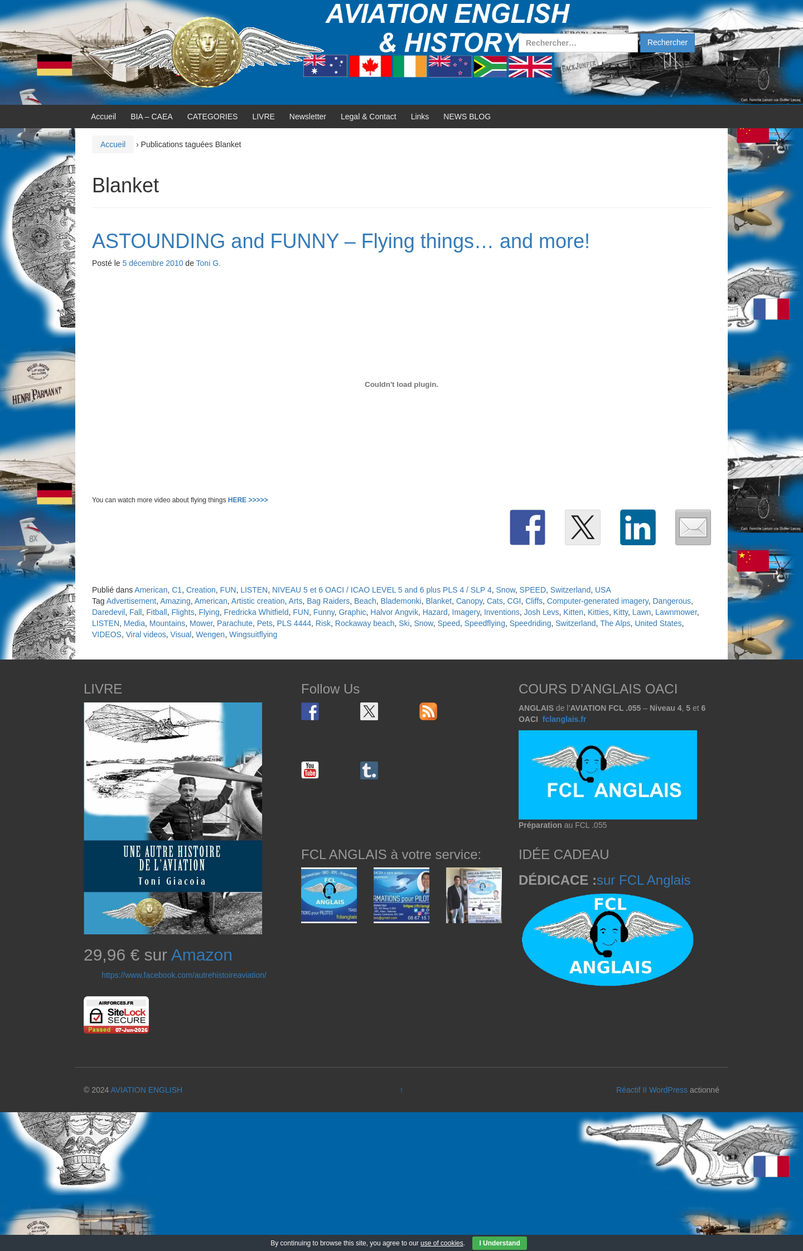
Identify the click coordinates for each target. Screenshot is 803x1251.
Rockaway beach (365, 623)
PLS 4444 (294, 623)
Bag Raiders (328, 601)
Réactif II (631, 1089)
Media (134, 623)
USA (603, 589)
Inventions (502, 612)
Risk (323, 623)
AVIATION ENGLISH (146, 1089)
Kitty (620, 612)
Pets (265, 623)
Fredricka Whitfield (256, 612)
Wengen (210, 634)
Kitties (598, 612)
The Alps (615, 623)
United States (658, 623)
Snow (505, 589)
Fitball (156, 612)
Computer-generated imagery (598, 601)
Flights (182, 612)
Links (420, 116)
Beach (365, 601)
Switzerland (570, 589)
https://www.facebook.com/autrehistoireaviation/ (184, 975)
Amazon (202, 954)
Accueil (103, 116)
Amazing (175, 601)
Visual (181, 634)
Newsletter (307, 116)
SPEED (533, 589)
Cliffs (534, 601)
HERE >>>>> (248, 500)
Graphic (352, 612)
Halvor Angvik (394, 612)
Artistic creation (258, 601)
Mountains (167, 623)
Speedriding (531, 623)
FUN (228, 589)
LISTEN (254, 589)
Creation (201, 589)
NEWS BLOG (467, 116)
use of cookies (441, 1243)
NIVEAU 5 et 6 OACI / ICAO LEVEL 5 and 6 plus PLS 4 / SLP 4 (382, 589)
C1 (177, 589)
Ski (404, 623)
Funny (324, 612)
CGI (514, 601)
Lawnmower (676, 612)
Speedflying (485, 623)
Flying (209, 612)
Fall (135, 612)
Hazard (435, 612)
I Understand (499, 1243)
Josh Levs (541, 612)
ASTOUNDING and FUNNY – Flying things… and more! (341, 241)
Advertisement (131, 601)
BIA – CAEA (151, 116)
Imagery (466, 612)
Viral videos (146, 634)
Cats (495, 601)
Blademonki (401, 601)
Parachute (235, 623)
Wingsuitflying (253, 634)
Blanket (438, 601)
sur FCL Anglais (644, 880)
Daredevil (108, 612)
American (150, 589)
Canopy (469, 601)
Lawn (641, 612)
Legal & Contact (368, 116)
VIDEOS (107, 634)
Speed (448, 623)
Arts (296, 601)
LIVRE (263, 116)
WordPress (668, 1089)
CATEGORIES (212, 116)
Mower (201, 623)
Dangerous (671, 601)
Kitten (573, 612)
